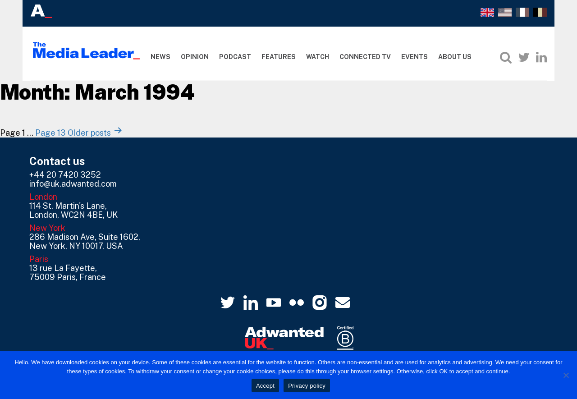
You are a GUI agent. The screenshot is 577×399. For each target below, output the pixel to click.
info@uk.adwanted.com (73, 183)
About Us (455, 56)
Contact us (57, 161)
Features (278, 56)
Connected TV (365, 56)
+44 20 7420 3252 (65, 174)
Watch (317, 56)
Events (414, 56)
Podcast (235, 56)
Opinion (195, 56)
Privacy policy (306, 385)
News (160, 56)
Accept (265, 385)
